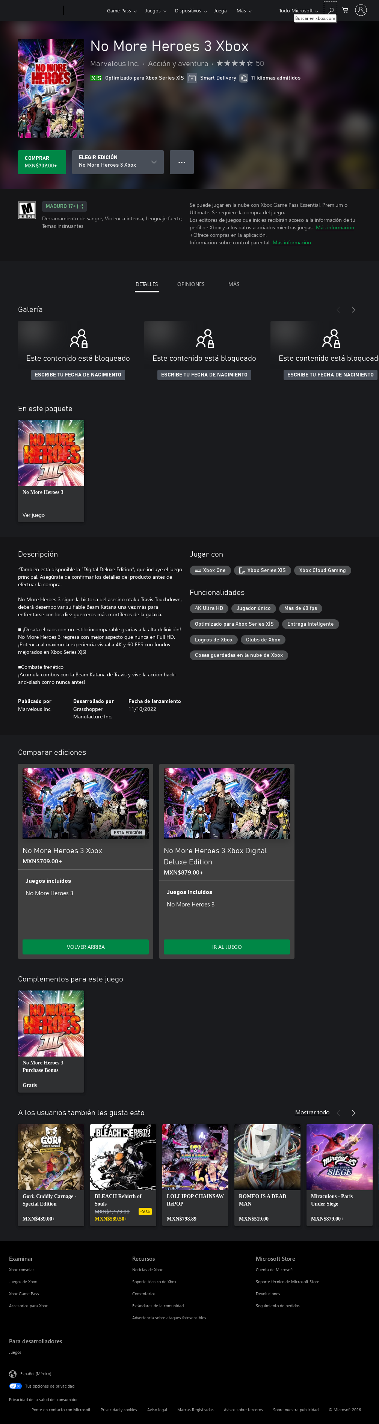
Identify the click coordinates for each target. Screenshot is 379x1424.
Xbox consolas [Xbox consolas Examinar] (22, 1269)
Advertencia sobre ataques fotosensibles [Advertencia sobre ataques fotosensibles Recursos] (169, 1317)
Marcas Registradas (195, 1409)
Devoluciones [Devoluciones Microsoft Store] (268, 1293)
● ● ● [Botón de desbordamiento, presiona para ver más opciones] (182, 162)
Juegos (153, 10)
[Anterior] (338, 309)
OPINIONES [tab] (190, 284)
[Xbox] (84, 10)
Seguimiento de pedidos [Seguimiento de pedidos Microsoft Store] (278, 1305)
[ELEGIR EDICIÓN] (118, 162)
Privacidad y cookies (119, 1409)
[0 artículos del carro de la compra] (345, 9)
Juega (220, 10)
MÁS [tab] (233, 284)
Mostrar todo (312, 1112)
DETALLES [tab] (147, 284)
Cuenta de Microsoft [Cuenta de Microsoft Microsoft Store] (274, 1269)
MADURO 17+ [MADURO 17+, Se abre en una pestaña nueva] (64, 206)
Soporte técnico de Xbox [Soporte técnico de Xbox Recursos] (154, 1281)
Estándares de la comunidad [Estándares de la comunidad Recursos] (158, 1305)
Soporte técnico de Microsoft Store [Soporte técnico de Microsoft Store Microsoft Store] (287, 1281)
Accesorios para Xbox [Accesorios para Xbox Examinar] (28, 1305)
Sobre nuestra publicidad (296, 1409)
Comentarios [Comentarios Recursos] (144, 1293)
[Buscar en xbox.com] (330, 9)
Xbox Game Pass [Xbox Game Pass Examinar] (24, 1293)
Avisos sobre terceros (243, 1409)
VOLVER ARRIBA (86, 946)
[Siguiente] (353, 309)
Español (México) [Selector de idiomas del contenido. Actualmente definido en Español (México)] (35, 1373)
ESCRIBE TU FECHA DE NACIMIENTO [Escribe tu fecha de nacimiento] (78, 375)
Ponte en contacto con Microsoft (61, 1409)
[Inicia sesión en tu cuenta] (361, 10)
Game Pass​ (119, 10)
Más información (335, 227)
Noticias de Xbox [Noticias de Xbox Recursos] (147, 1269)
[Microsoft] (34, 10)
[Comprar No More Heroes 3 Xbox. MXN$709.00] (42, 162)
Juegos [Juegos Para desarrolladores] (15, 1352)
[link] (51, 471)
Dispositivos (188, 10)
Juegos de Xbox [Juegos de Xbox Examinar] (23, 1281)
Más (241, 10)
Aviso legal (157, 1409)
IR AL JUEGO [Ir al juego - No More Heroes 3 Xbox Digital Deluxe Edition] (227, 946)
